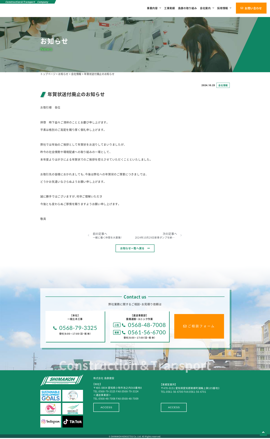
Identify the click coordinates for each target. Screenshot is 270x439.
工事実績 (169, 8)
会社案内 (207, 8)
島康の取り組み (187, 8)
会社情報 (223, 85)
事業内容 (154, 8)
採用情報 (224, 8)
